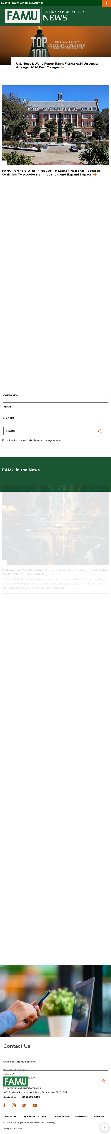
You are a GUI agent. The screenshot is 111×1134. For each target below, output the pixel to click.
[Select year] (55, 411)
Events (5, 3)
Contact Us (10, 1097)
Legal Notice (29, 1116)
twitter (24, 1105)
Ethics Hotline (62, 1116)
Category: (10, 395)
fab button (104, 1128)
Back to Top (103, 1081)
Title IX (45, 1116)
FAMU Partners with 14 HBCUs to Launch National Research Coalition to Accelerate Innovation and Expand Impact (51, 172)
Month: (8, 418)
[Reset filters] (100, 431)
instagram (14, 1105)
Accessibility (81, 1116)
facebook (4, 1105)
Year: (7, 406)
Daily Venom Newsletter (27, 3)
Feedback (99, 1116)
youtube (35, 1105)
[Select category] (55, 400)
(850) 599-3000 (31, 1097)
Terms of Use (9, 1116)
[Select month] (55, 422)
